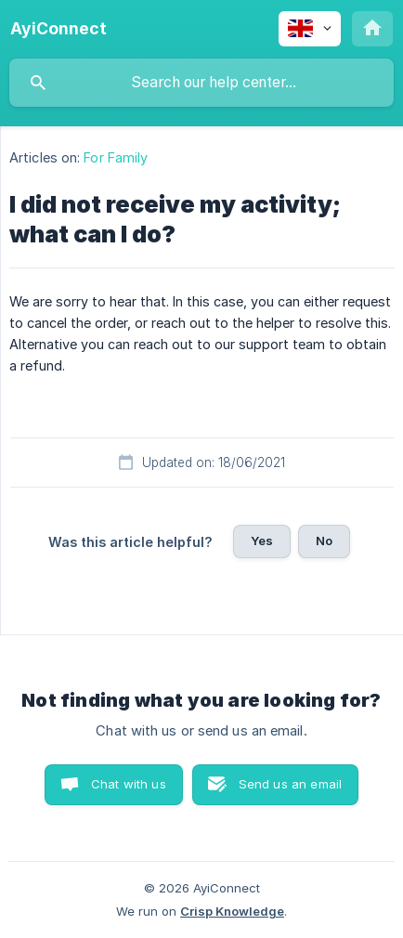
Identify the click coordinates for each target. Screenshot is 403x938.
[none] (58, 28)
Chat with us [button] (128, 783)
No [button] (324, 540)
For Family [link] (116, 157)
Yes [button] (262, 540)
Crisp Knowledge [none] (232, 911)
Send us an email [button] (290, 783)
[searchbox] (201, 83)
